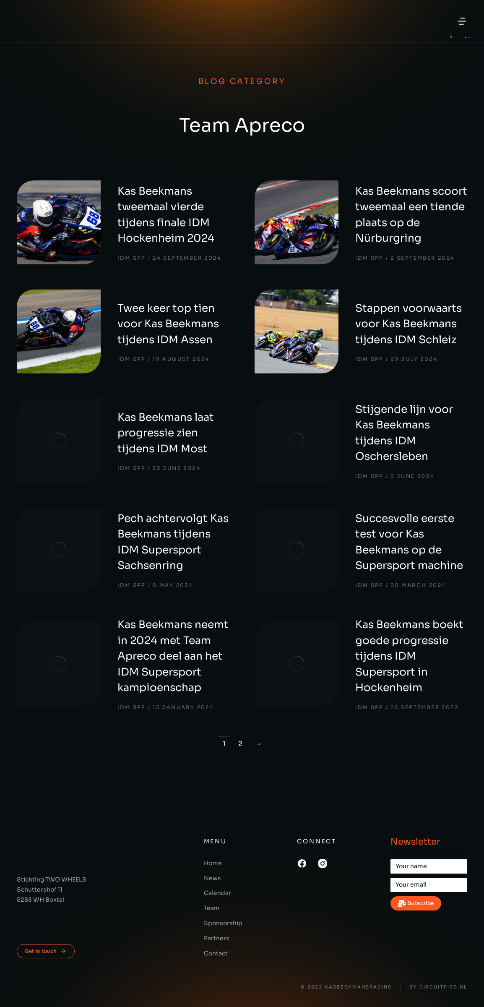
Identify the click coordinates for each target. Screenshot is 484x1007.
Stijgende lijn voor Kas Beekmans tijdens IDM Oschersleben (404, 433)
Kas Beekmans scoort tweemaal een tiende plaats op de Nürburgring (411, 215)
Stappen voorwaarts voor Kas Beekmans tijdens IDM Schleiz (408, 324)
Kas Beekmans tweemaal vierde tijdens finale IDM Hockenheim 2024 (165, 215)
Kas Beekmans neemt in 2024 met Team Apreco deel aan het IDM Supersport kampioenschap (173, 656)
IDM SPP (131, 258)
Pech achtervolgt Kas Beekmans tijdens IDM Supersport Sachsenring (173, 542)
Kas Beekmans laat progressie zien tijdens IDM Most (165, 433)
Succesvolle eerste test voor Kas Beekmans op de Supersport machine (409, 542)
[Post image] (59, 222)
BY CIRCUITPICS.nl (438, 987)
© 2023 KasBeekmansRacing (346, 987)
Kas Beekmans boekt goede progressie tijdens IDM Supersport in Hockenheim (409, 656)
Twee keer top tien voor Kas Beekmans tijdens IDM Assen (168, 324)
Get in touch (46, 951)
